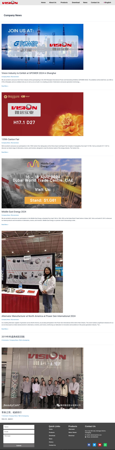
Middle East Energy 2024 (13, 211)
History (51, 440)
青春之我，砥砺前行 (11, 411)
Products (64, 2)
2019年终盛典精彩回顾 (12, 335)
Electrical (71, 434)
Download (76, 2)
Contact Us (95, 2)
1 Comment (5, 414)
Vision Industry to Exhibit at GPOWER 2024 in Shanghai (27, 73)
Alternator (72, 428)
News (85, 2)
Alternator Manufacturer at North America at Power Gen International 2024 (36, 315)
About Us (53, 2)
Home (43, 2)
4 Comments (5, 339)
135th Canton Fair (10, 139)
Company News (6, 76)
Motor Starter (73, 431)
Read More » (5, 86)
